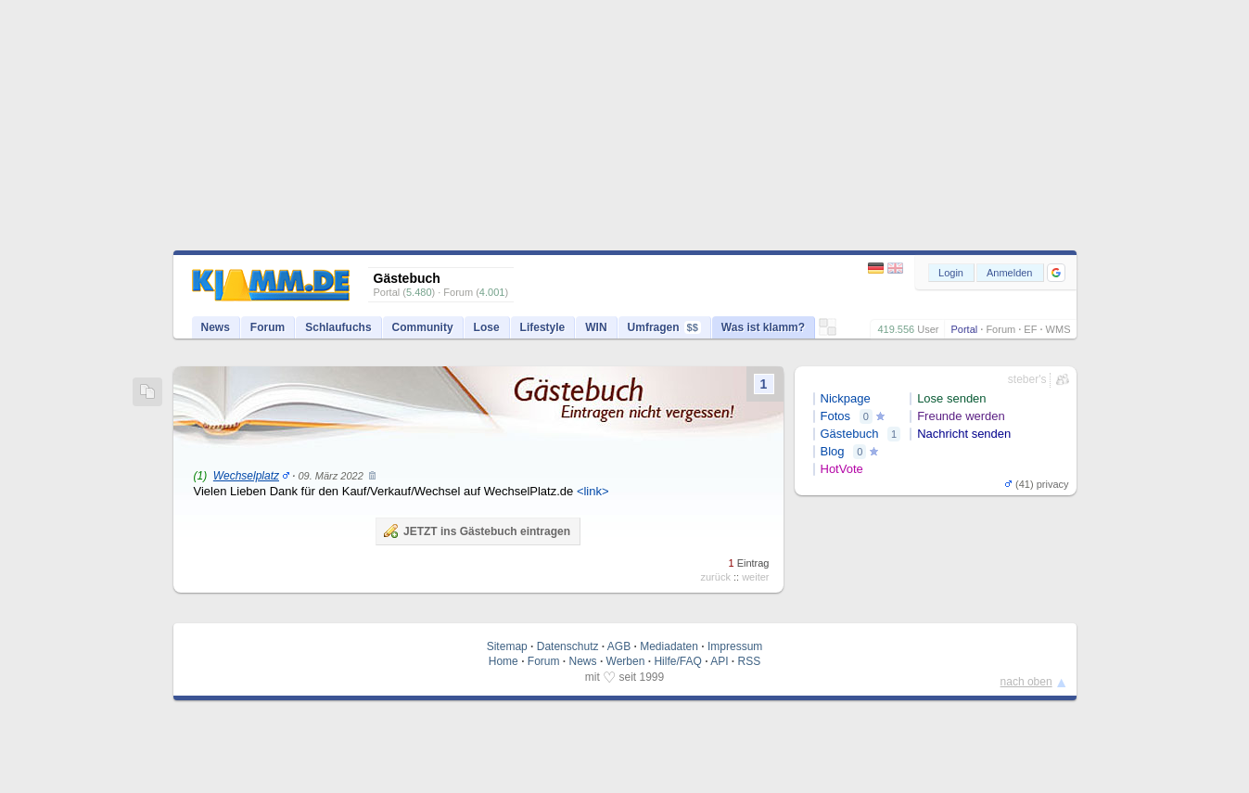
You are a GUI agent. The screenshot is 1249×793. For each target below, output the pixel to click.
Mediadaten (669, 646)
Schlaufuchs (338, 327)
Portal (963, 329)
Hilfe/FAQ (677, 661)
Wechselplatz (246, 475)
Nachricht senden (964, 434)
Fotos (836, 416)
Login (950, 272)
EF (1030, 329)
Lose (487, 327)
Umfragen (664, 327)
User (927, 329)
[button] (1056, 272)
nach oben (1026, 681)
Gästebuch (850, 434)
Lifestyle (543, 327)
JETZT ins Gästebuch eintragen (476, 530)
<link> (593, 491)
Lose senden (951, 398)
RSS (749, 661)
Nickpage (846, 398)
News (215, 327)
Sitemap (507, 646)
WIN (595, 327)
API (719, 661)
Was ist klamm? (763, 327)
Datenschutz (568, 646)
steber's (1027, 379)
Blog (833, 451)
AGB (619, 646)
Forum (1000, 329)
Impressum (734, 646)
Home (503, 661)
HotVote (842, 469)
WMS (1058, 329)
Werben (625, 661)
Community (422, 327)
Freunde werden (961, 416)
